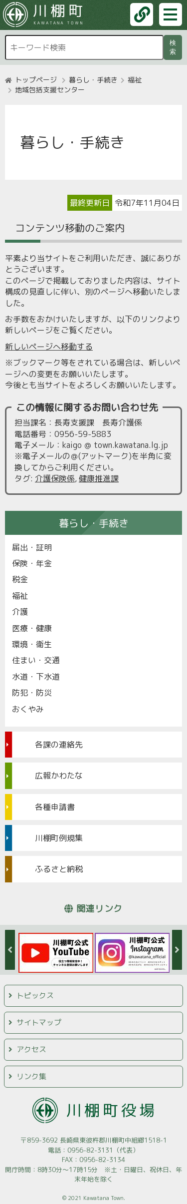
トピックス (35, 995)
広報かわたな (59, 775)
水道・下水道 (36, 676)
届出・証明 (32, 547)
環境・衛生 (32, 644)
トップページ (36, 79)
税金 (20, 579)
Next (177, 950)
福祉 (135, 79)
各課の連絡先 (59, 744)
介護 (20, 611)
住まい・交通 (36, 660)
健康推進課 (99, 478)
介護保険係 (55, 478)
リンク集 (31, 1076)
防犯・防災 (32, 692)
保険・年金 (32, 563)
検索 (175, 47)
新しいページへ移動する (49, 346)
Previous (10, 950)
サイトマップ (38, 1022)
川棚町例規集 (59, 837)
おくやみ (28, 709)
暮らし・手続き (93, 79)
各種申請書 (55, 807)
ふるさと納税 (59, 868)
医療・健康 (32, 628)
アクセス (31, 1049)
